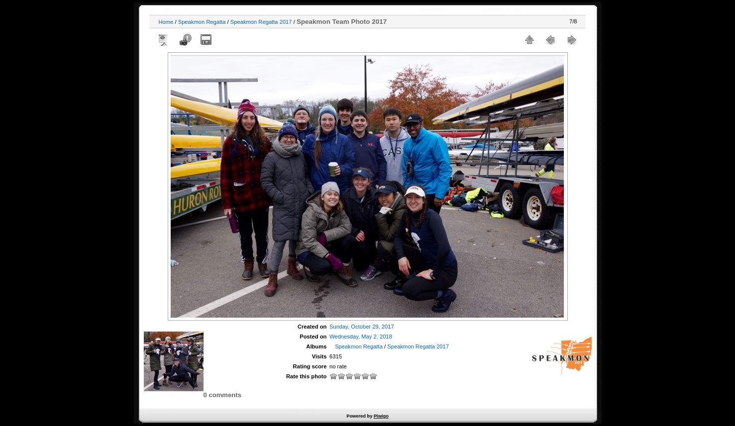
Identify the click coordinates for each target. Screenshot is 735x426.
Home (166, 22)
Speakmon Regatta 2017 (261, 22)
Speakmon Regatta (202, 22)
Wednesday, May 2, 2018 (360, 337)
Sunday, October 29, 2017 (361, 327)
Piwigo (381, 416)
